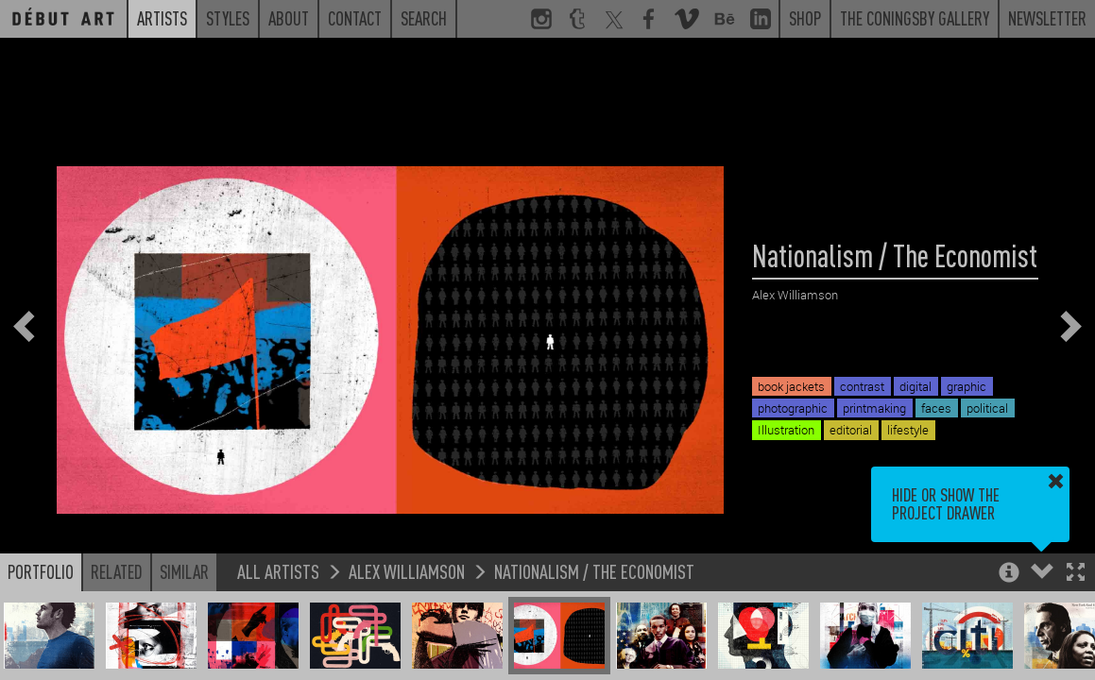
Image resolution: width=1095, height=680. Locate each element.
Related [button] (117, 571)
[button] (1076, 573)
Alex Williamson (407, 571)
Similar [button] (184, 571)
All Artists (278, 571)
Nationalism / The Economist (594, 571)
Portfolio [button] (41, 571)
